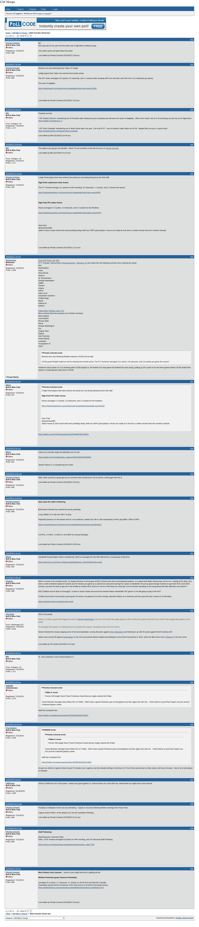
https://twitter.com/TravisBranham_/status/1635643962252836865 (64, 457)
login (40, 13)
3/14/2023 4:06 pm (13, 610)
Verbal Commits (112, 148)
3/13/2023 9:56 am (13, 110)
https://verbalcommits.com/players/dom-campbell (58, 131)
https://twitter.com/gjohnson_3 (50, 121)
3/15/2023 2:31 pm (13, 869)
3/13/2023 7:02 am (13, 64)
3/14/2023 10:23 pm (14, 724)
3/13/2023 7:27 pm (13, 257)
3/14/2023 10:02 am (14, 474)
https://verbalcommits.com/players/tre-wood (55, 601)
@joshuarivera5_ (69, 263)
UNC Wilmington (116, 632)
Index (8, 9)
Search (20, 9)
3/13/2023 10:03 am (14, 145)
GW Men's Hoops (19, 33)
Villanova (169, 637)
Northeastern (68, 637)
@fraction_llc (81, 263)
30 (18, 36)
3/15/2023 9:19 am (13, 780)
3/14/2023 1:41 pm (13, 553)
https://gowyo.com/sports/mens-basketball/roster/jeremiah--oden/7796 (66, 845)
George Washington (86, 619)
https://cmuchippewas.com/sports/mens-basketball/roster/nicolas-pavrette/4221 (70, 525)
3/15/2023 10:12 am (14, 804)
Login (55, 9)
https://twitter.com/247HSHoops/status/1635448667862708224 (63, 434)
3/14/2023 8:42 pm (13, 682)
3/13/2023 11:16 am (14, 174)
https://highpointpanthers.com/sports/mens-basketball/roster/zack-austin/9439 (69, 192)
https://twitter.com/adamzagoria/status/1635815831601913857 (63, 715)
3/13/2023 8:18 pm (13, 381)
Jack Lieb (42, 260)
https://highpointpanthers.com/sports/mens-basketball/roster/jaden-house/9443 (69, 213)
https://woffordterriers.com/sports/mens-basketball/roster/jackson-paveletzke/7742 (71, 888)
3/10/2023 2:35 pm (13, 39)
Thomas (9, 581)
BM (7, 113)
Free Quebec (11, 728)
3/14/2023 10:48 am (14, 498)
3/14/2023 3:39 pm (13, 577)
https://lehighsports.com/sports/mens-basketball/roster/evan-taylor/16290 (67, 88)
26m (57, 260)
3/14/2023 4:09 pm (13, 653)
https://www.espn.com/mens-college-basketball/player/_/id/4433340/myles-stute (70, 562)
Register (33, 9)
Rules (43, 9)
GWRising (10, 783)
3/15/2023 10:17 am (14, 828)
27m (62, 311)
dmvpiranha (11, 260)
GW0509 (9, 686)
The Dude (10, 614)
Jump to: (35, 918)
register (47, 13)
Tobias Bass (43, 311)
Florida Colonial (12, 43)
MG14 (8, 385)
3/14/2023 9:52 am (13, 448)
